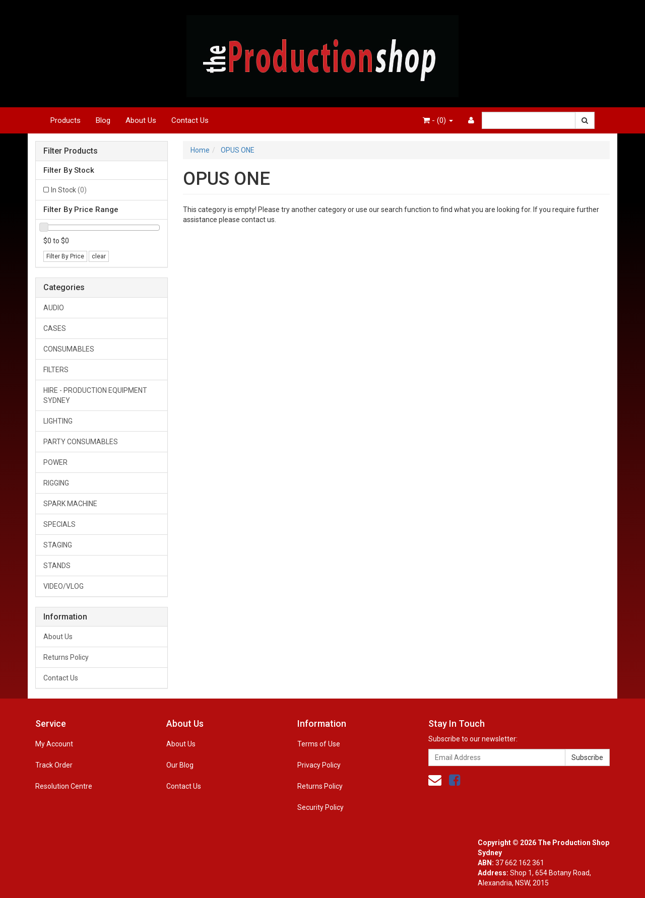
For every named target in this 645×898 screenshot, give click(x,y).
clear (99, 256)
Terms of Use (318, 744)
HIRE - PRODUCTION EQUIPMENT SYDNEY (95, 395)
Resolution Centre (63, 786)
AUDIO (53, 308)
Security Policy (320, 807)
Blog (103, 120)
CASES (54, 328)
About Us (140, 120)
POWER (55, 462)
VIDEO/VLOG (63, 586)
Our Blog (180, 765)
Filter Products (70, 151)
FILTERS (56, 370)
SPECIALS (59, 524)
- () (438, 120)
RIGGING (56, 483)
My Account (54, 744)
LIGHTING (58, 421)
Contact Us (190, 120)
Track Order (54, 765)
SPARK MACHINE (70, 504)
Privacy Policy (319, 765)
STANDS (57, 566)
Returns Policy (66, 657)
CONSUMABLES (68, 349)
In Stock (69, 190)
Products (65, 120)
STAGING (57, 545)
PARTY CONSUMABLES (80, 442)
